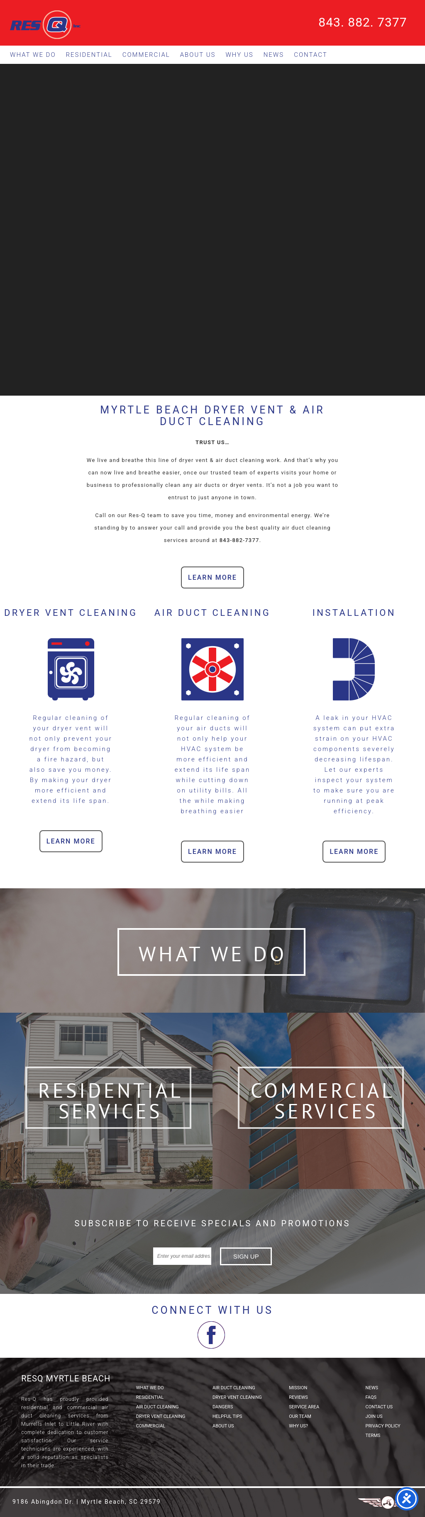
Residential (89, 54)
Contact (310, 54)
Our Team (300, 1416)
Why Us (239, 54)
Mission (298, 1388)
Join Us (374, 1416)
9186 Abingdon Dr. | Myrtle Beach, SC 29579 (86, 1501)
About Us (198, 54)
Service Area (304, 1407)
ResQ (45, 25)
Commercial (146, 54)
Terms (373, 1435)
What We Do (33, 54)
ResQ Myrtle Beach (65, 1378)
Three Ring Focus (388, 1502)
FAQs (371, 1397)
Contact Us (379, 1407)
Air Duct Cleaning (157, 1407)
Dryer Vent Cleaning (161, 1416)
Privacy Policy (383, 1426)
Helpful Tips (227, 1416)
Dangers (222, 1407)
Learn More (212, 577)
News (274, 54)
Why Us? (298, 1426)
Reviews (298, 1397)
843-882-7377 (239, 540)
